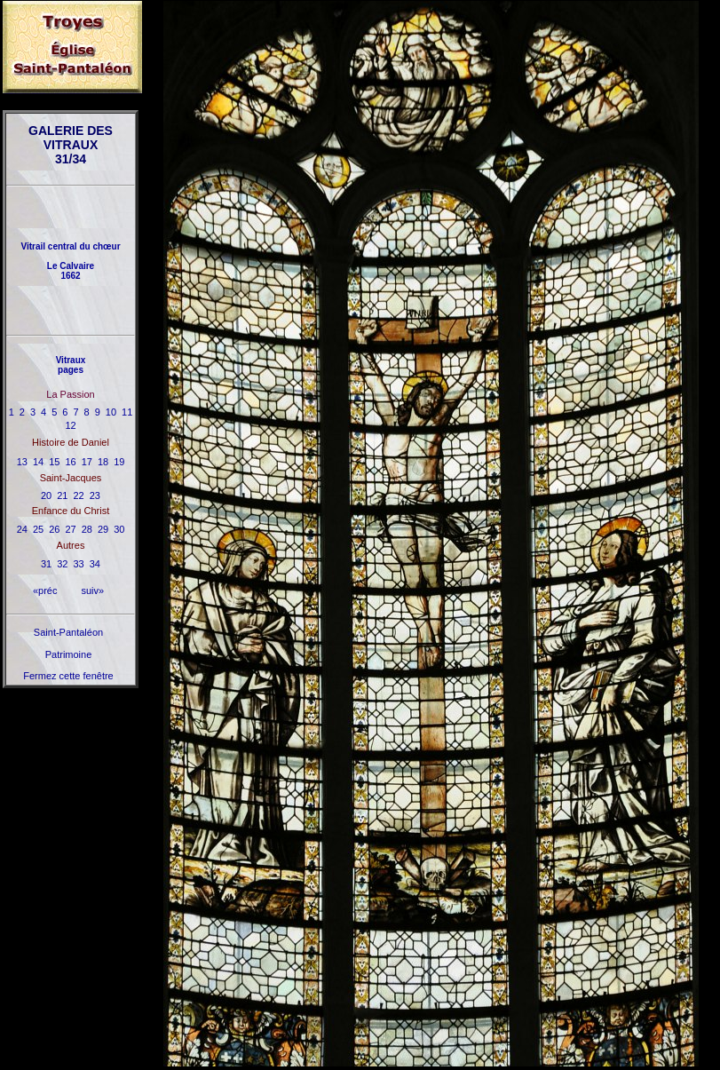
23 (95, 495)
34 (95, 564)
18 (103, 461)
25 (38, 529)
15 (54, 461)
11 (127, 412)
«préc (45, 590)
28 (87, 529)
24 (22, 529)
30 (119, 529)
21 (62, 495)
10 (111, 412)
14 (38, 461)
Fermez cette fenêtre (68, 675)
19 (119, 461)
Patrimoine (68, 654)
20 (46, 495)
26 (54, 529)
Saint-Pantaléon (68, 632)
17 (87, 461)
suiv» (92, 590)
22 (79, 495)
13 (22, 461)
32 (62, 564)
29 (103, 529)
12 (70, 425)
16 (70, 461)
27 (70, 529)
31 (46, 564)
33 (79, 564)
